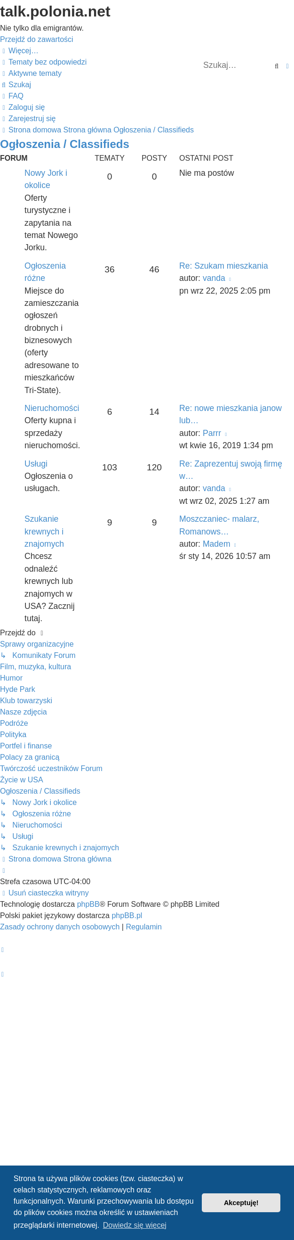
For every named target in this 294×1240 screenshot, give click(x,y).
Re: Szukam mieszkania (223, 266)
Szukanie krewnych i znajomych (44, 531)
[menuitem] (43, 62)
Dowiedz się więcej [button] (135, 1225)
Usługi (36, 463)
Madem (216, 544)
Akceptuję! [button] (241, 1203)
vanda (214, 278)
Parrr (212, 433)
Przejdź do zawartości (36, 39)
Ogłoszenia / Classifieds (64, 144)
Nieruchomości (51, 408)
